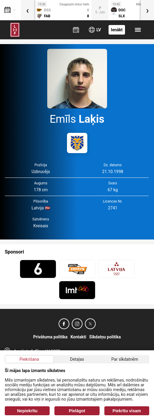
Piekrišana (29, 359)
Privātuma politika (50, 337)
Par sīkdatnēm (124, 359)
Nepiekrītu (27, 410)
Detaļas (77, 359)
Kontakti (78, 337)
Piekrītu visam (126, 410)
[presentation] (27, 10)
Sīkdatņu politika (105, 337)
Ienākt (117, 29)
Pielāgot (77, 410)
